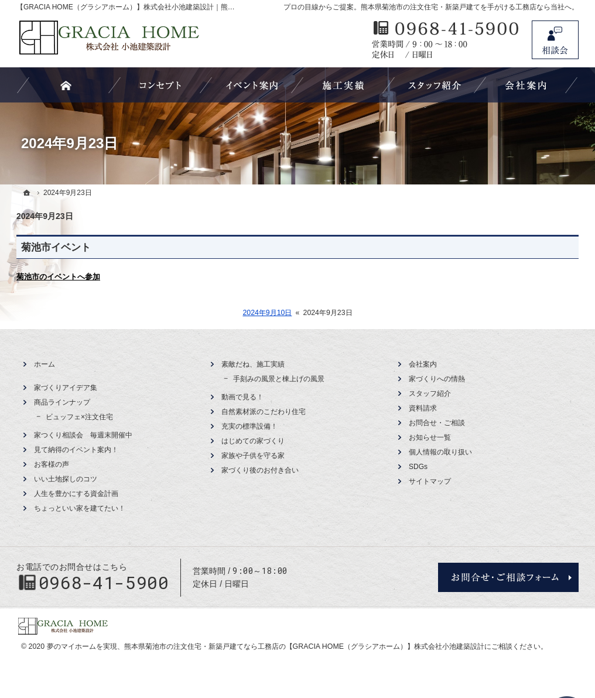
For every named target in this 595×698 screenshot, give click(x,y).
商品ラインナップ (62, 402)
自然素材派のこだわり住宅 (263, 412)
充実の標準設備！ (249, 426)
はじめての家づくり (253, 441)
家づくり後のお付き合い (260, 470)
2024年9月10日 (267, 313)
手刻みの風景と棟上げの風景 (278, 379)
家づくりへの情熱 (437, 379)
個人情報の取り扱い (440, 452)
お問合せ (555, 39)
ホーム (44, 364)
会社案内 (423, 364)
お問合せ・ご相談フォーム (508, 577)
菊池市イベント (56, 247)
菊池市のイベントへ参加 (58, 276)
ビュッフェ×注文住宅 (79, 417)
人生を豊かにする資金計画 (76, 494)
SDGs (418, 467)
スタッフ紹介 (430, 393)
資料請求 (423, 408)
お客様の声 (51, 464)
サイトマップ (430, 481)
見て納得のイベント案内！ (76, 450)
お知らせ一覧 (430, 437)
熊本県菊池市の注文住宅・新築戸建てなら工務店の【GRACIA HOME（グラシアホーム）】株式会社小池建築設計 (304, 646)
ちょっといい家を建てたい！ (79, 508)
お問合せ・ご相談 (437, 423)
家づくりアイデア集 (65, 388)
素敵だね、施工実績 (253, 364)
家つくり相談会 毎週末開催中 (83, 435)
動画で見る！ (242, 397)
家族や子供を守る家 (253, 455)
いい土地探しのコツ (65, 479)
